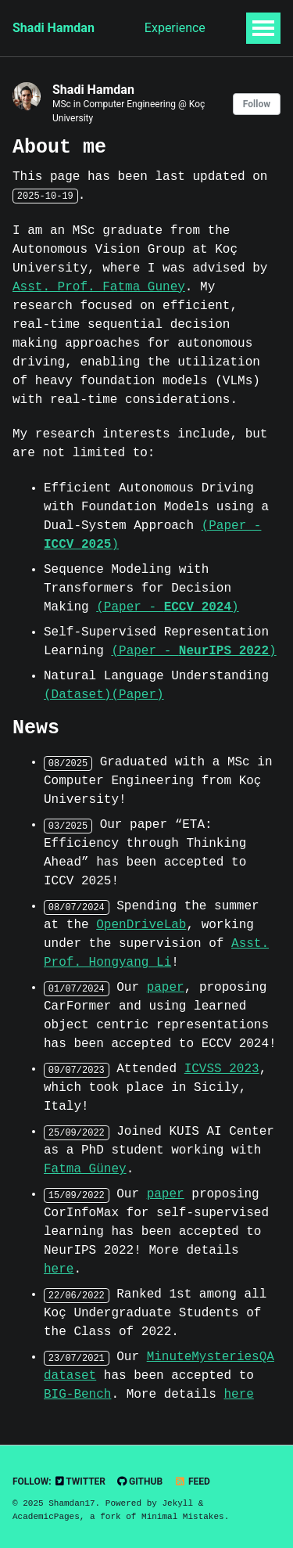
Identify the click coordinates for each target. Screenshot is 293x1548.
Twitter (80, 1481)
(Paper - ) (167, 607)
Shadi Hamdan (54, 27)
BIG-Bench (77, 1394)
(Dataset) (77, 695)
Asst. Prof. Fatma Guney (99, 287)
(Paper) (137, 695)
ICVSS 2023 (221, 1069)
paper (165, 987)
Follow (256, 104)
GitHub (140, 1481)
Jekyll (177, 1503)
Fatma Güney (85, 1169)
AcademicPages (46, 1516)
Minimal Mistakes (182, 1516)
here (58, 1269)
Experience (175, 27)
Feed (192, 1481)
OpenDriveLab (141, 925)
